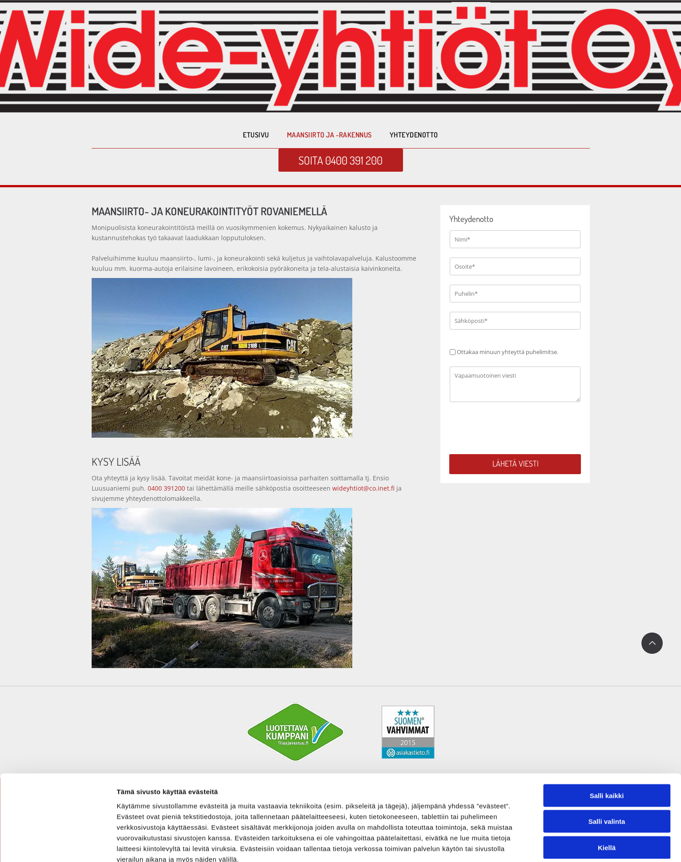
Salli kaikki (607, 752)
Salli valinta (606, 778)
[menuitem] (256, 135)
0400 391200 (166, 488)
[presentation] (517, 427)
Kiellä (607, 804)
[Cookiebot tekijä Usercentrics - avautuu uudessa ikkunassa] (58, 844)
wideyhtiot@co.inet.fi (362, 488)
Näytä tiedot (475, 844)
